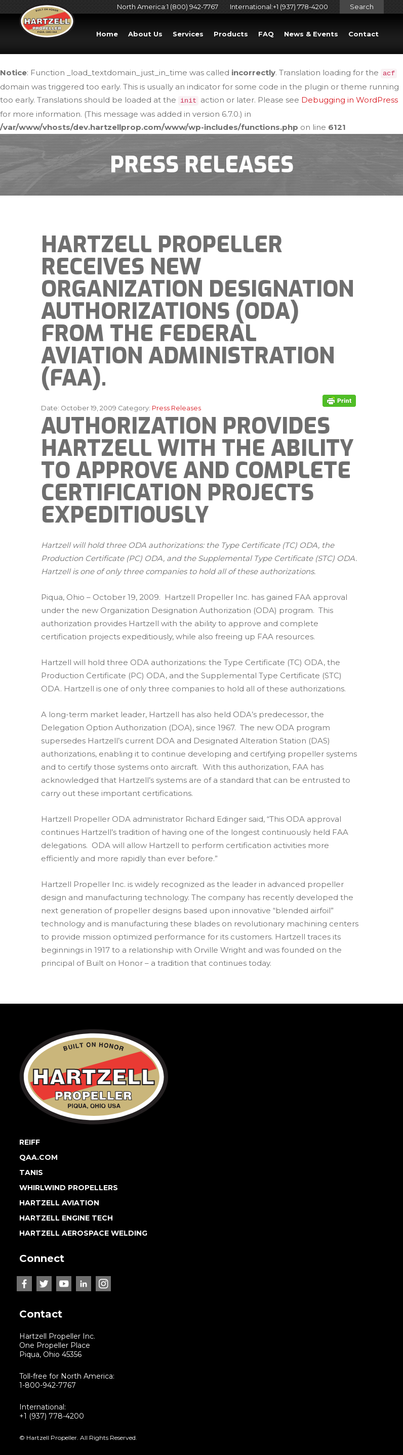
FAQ (266, 34)
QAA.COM (38, 1157)
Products (231, 34)
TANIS (31, 1172)
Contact (363, 34)
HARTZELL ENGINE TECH (66, 1218)
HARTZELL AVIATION (59, 1202)
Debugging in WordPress (349, 100)
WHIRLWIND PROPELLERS (68, 1187)
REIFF (29, 1142)
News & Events (311, 34)
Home (107, 34)
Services (188, 34)
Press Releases (176, 408)
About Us (145, 34)
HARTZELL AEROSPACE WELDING (83, 1233)
